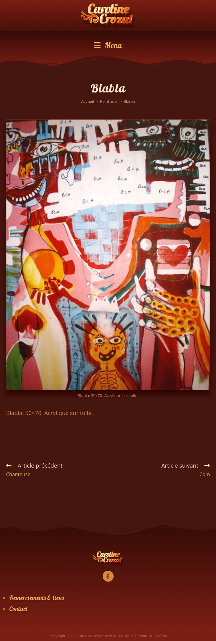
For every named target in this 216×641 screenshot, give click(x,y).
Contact (18, 608)
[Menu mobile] (108, 45)
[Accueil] (87, 101)
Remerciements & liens (36, 597)
